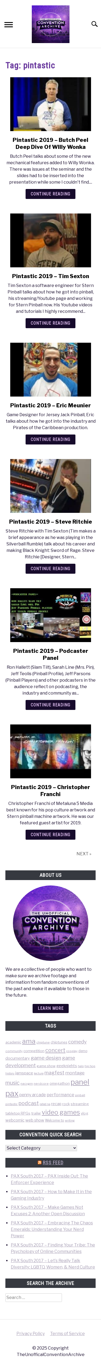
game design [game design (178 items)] (46, 1058)
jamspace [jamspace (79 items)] (24, 1073)
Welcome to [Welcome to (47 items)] (54, 1120)
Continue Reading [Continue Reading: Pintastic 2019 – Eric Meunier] (50, 439)
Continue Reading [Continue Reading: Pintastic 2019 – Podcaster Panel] (50, 704)
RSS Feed (53, 1162)
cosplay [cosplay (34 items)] (72, 1051)
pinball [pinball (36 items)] (80, 1095)
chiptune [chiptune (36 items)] (43, 1042)
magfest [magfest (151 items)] (54, 1073)
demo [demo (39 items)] (82, 1051)
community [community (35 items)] (14, 1051)
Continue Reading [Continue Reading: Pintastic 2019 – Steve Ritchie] (50, 568)
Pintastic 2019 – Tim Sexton (50, 276)
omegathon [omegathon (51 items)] (60, 1083)
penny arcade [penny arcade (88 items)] (32, 1094)
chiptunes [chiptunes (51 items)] (59, 1042)
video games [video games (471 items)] (61, 1112)
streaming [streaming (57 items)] (80, 1104)
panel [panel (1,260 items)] (80, 1082)
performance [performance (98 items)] (60, 1094)
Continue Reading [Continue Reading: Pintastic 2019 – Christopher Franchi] (50, 834)
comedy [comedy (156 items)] (77, 1042)
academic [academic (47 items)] (13, 1042)
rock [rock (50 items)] (66, 1104)
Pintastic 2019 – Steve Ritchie (50, 522)
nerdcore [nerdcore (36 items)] (41, 1083)
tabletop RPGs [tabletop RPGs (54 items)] (17, 1113)
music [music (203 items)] (12, 1083)
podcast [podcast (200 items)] (29, 1103)
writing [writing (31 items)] (70, 1120)
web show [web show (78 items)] (34, 1120)
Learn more (51, 1008)
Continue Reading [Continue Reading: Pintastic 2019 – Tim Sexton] (50, 323)
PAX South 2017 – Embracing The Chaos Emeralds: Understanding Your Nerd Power (52, 1229)
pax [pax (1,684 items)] (12, 1093)
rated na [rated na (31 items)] (45, 1104)
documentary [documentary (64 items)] (17, 1058)
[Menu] (8, 25)
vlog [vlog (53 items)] (84, 1113)
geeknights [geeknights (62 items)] (66, 1065)
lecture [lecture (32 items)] (39, 1073)
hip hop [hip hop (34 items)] (90, 1066)
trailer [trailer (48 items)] (36, 1113)
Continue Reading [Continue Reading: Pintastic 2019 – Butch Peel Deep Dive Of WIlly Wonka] (50, 194)
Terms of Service (67, 1333)
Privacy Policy (30, 1333)
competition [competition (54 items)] (33, 1051)
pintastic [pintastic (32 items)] (11, 1104)
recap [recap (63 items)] (56, 1103)
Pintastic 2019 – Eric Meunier (50, 405)
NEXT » (83, 853)
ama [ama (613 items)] (29, 1041)
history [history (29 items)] (10, 1073)
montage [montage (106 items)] (75, 1073)
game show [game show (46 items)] (46, 1066)
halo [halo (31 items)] (81, 1066)
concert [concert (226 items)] (55, 1050)
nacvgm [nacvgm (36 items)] (26, 1083)
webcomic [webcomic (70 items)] (15, 1120)
